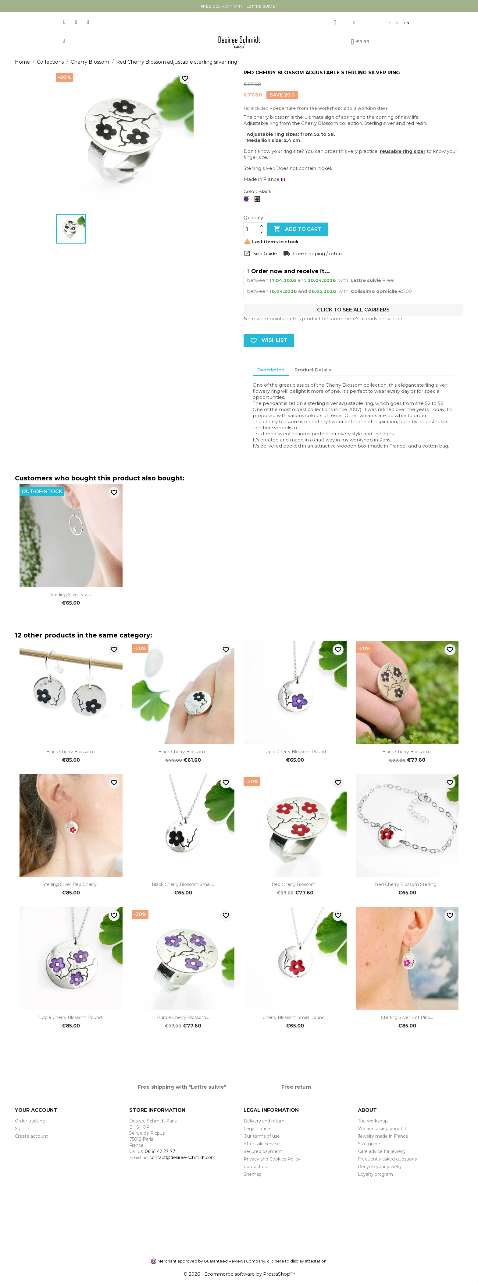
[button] (64, 41)
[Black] (258, 200)
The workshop (373, 1121)
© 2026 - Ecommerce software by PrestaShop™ (239, 1274)
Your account (36, 1110)
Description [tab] (270, 370)
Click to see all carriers (353, 310)
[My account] (335, 23)
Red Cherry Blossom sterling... (407, 884)
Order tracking (30, 1121)
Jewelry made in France (383, 1136)
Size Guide (264, 253)
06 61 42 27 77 (160, 1151)
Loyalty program (375, 1174)
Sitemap (253, 1174)
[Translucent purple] (247, 200)
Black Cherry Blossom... (71, 751)
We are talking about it (382, 1128)
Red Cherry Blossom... (295, 884)
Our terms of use (262, 1136)
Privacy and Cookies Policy (272, 1159)
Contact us (255, 1166)
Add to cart (297, 229)
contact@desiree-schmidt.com (182, 1157)
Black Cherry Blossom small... (183, 884)
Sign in (22, 1128)
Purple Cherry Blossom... (183, 1017)
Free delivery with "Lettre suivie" (239, 6)
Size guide (369, 1144)
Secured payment (263, 1151)
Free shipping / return (318, 253)
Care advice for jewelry (382, 1151)
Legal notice (257, 1128)
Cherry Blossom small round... (294, 1017)
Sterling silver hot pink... (407, 1017)
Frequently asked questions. (388, 1159)
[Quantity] (251, 229)
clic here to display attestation (296, 1261)
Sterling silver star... (71, 594)
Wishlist (268, 340)
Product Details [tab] (312, 370)
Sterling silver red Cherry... (70, 884)
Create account (31, 1136)
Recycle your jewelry (380, 1166)
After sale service (262, 1144)
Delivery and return (264, 1121)
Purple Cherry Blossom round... (295, 751)
